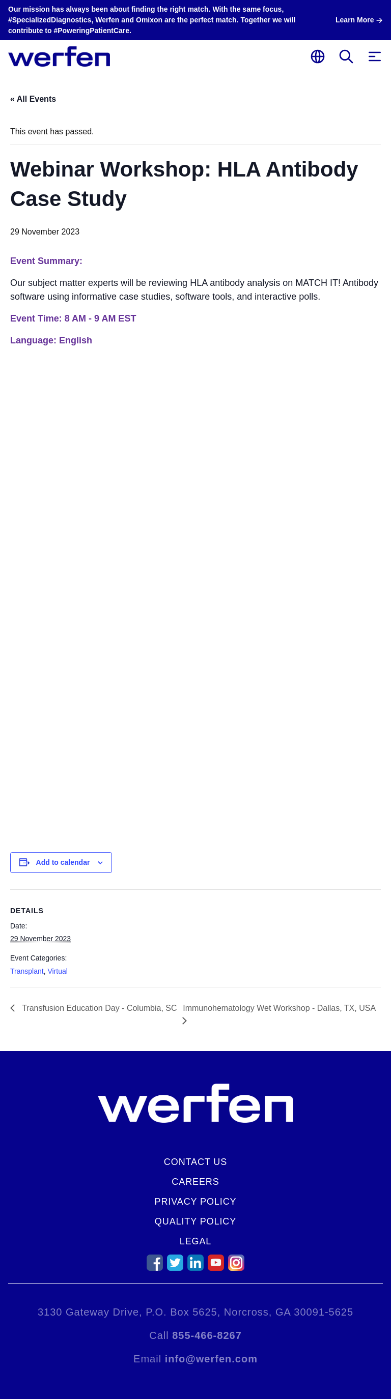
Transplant (27, 971)
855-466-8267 (207, 1335)
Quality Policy (195, 1221)
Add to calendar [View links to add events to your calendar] (63, 862)
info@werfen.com (211, 1358)
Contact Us (195, 1162)
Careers (195, 1182)
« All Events (33, 99)
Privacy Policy (196, 1202)
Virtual (57, 971)
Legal (196, 1241)
